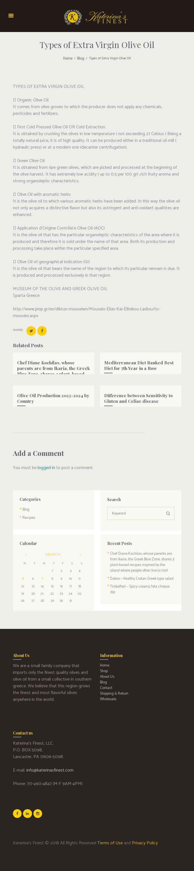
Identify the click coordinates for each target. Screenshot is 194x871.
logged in (46, 466)
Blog (80, 58)
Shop (103, 665)
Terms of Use (110, 838)
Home (68, 58)
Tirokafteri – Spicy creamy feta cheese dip (139, 580)
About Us (106, 671)
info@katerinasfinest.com (50, 766)
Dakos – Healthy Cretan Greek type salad (139, 573)
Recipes (27, 515)
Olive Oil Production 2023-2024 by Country (49, 396)
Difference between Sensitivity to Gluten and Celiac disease (135, 396)
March (53, 551)
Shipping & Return (113, 686)
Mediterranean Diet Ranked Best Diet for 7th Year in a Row (139, 363)
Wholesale (107, 691)
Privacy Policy (145, 838)
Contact (105, 681)
